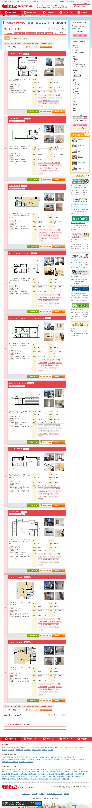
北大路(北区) (60, 771)
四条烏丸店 (10, 747)
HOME (3, 15)
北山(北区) (68, 771)
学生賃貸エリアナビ (10, 766)
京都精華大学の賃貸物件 (77, 759)
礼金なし (76, 66)
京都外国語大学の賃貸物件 (61, 759)
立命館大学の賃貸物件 (57, 757)
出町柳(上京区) (83, 771)
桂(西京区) (13, 779)
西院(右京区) (51, 776)
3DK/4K (76, 93)
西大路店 (50, 750)
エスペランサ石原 (15, 449)
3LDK (75, 95)
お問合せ (88, 1)
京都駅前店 (44, 747)
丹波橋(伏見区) (79, 776)
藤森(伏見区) (5, 779)
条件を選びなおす (76, 28)
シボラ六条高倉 (14, 186)
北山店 (61, 747)
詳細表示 (16, 38)
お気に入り (62, 1)
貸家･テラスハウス (79, 52)
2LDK (75, 91)
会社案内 (34, 794)
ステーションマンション (18, 383)
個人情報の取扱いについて (54, 794)
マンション (77, 47)
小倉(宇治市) (65, 779)
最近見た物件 (87, 3)
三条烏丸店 (68, 747)
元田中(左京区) (62, 769)
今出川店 (16, 747)
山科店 (32, 747)
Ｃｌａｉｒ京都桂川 (16, 577)
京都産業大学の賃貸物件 (71, 757)
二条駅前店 (27, 750)
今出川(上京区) (6, 774)
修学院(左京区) (18, 769)
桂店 (28, 747)
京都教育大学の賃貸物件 (26, 762)
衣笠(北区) (52, 771)
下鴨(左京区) (5, 771)
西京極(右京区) (61, 776)
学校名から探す (11, 12)
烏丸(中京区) (41, 774)
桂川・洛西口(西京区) (23, 779)
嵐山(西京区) (34, 779)
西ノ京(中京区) (60, 774)
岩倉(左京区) (71, 769)
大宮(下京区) (5, 776)
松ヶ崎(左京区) (26, 771)
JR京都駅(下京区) (79, 774)
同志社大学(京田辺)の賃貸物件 (40, 757)
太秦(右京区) (43, 776)
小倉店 (50, 747)
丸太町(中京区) (69, 774)
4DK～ (75, 97)
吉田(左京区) (79, 769)
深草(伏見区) (69, 776)
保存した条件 (72, 1)
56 (62, 28)
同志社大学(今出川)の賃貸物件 (22, 757)
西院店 (3, 747)
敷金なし (83, 66)
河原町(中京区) (32, 774)
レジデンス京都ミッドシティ (19, 253)
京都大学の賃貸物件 (7, 757)
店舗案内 (82, 12)
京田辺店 (4, 750)
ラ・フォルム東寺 (15, 53)
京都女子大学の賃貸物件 (33, 759)
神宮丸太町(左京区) (15, 771)
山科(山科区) (44, 769)
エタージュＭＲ (14, 512)
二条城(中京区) (50, 774)
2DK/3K (76, 89)
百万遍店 (44, 750)
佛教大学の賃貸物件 (19, 759)
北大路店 (74, 747)
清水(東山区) (24, 776)
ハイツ (75, 50)
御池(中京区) (23, 774)
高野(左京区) (44, 771)
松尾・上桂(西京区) (7, 769)
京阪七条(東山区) (34, 776)
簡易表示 (24, 38)
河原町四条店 (19, 750)
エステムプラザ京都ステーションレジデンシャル (26, 318)
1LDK (75, 86)
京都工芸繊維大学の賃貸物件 (10, 762)
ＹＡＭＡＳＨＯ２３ (16, 118)
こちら (15, 804)
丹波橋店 (23, 747)
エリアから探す (49, 12)
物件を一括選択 (10, 47)
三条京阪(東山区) (15, 776)
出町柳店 (55, 747)
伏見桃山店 (11, 750)
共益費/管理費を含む (79, 64)
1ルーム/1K (77, 82)
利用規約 (66, 794)
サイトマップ (80, 1)
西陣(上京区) (14, 774)
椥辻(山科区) (53, 769)
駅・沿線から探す (30, 12)
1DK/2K (76, 84)
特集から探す (66, 12)
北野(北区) (75, 771)
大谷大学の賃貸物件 (47, 759)
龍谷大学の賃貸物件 (7, 759)
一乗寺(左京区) (36, 771)
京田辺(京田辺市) (43, 779)
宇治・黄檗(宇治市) (55, 779)
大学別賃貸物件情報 (10, 754)
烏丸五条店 (81, 747)
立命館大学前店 (36, 750)
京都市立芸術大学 (78, 26)
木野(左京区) (36, 769)
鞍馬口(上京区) (27, 769)
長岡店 (37, 747)
